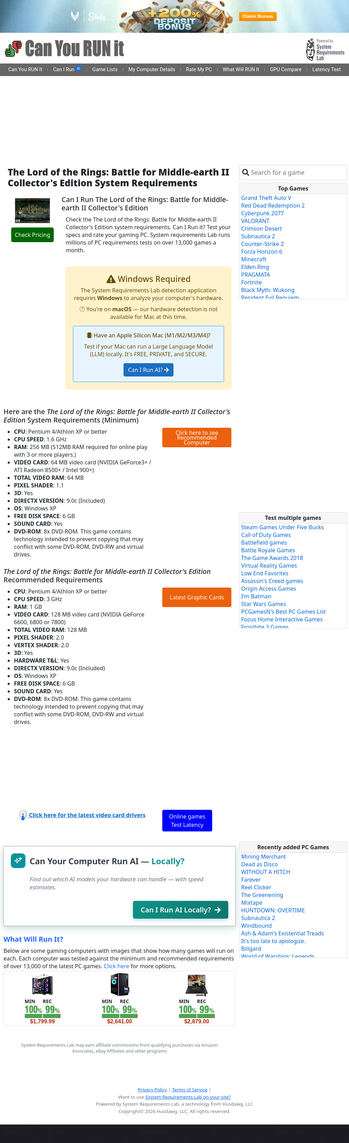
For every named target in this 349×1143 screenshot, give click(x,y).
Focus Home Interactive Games (282, 619)
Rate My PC (199, 70)
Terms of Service (190, 1089)
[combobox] (297, 172)
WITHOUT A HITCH (265, 872)
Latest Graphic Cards (197, 597)
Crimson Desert (261, 228)
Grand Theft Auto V (266, 198)
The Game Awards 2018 (272, 558)
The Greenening (262, 895)
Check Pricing (32, 235)
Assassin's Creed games (272, 581)
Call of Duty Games (266, 535)
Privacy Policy (152, 1089)
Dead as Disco (259, 864)
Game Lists (105, 70)
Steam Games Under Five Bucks (282, 527)
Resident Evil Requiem (270, 297)
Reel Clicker (256, 887)
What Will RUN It (241, 70)
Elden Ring (255, 267)
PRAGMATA (255, 274)
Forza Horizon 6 (261, 251)
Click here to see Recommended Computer (197, 437)
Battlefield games (264, 542)
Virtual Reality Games (269, 565)
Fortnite (251, 282)
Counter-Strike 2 (262, 244)
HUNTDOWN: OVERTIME (273, 910)
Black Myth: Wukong (268, 290)
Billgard (251, 948)
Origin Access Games (268, 588)
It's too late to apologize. (273, 941)
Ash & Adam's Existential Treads (282, 933)
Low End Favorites (265, 573)
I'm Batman (256, 596)
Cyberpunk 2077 (262, 213)
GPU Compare (286, 70)
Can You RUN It (25, 70)
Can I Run (67, 69)
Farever (251, 879)
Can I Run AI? (148, 370)
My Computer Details (151, 70)
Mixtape (251, 902)
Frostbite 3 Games (265, 627)
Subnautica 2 (258, 236)
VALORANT (255, 221)
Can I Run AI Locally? (181, 909)
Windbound (256, 925)
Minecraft (253, 259)
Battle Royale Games (268, 550)
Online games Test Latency (187, 821)
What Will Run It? (33, 939)
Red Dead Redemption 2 (273, 205)
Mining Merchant (263, 856)
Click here (116, 966)
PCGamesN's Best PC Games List (283, 611)
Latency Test (326, 70)
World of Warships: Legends (277, 956)
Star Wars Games (263, 604)
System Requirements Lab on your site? (188, 1097)
